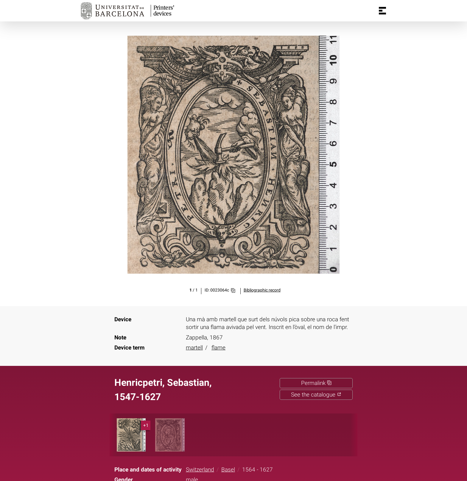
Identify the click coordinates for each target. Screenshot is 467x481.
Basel (228, 469)
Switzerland (200, 469)
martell (194, 347)
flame (218, 347)
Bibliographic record (262, 290)
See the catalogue (316, 394)
